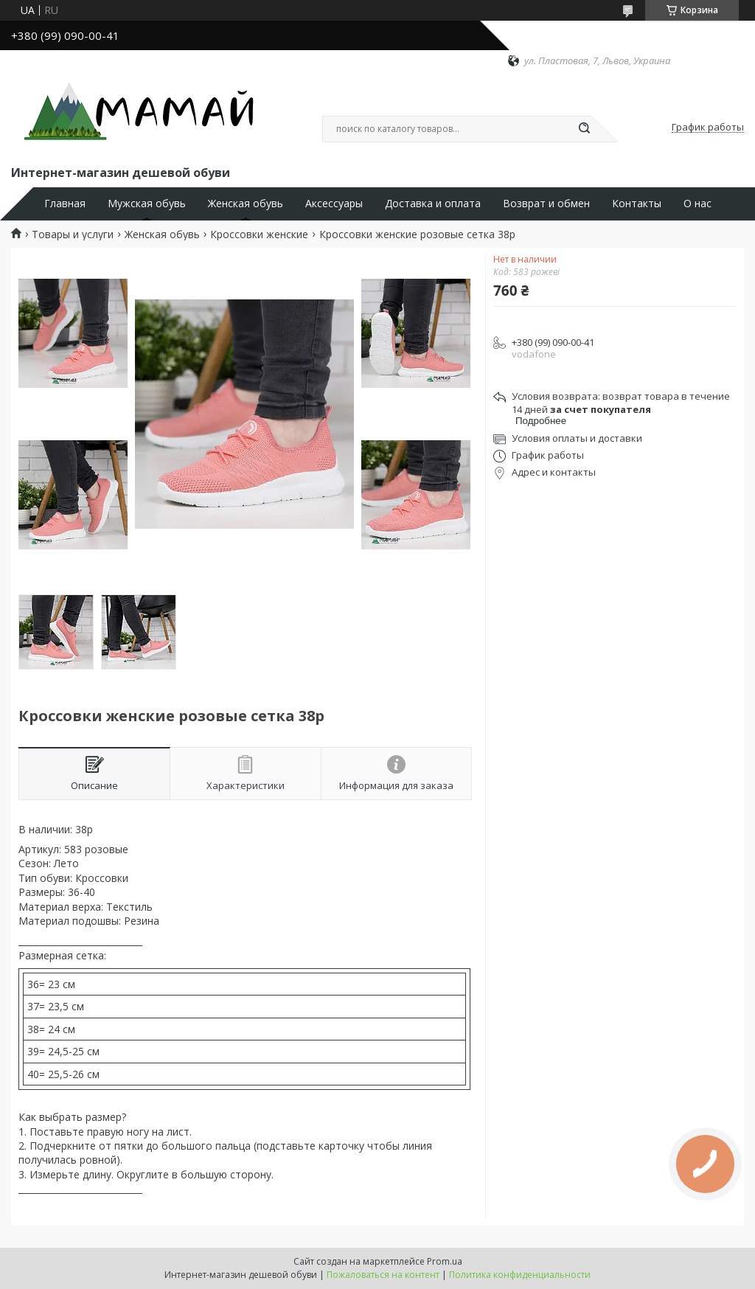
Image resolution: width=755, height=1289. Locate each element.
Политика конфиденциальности (520, 1274)
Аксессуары (334, 203)
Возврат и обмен (546, 203)
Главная (65, 203)
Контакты (636, 203)
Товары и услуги (73, 234)
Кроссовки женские (259, 234)
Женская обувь (245, 203)
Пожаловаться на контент (383, 1274)
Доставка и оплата (433, 203)
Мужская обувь (147, 203)
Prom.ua (444, 1261)
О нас (697, 203)
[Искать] (584, 129)
